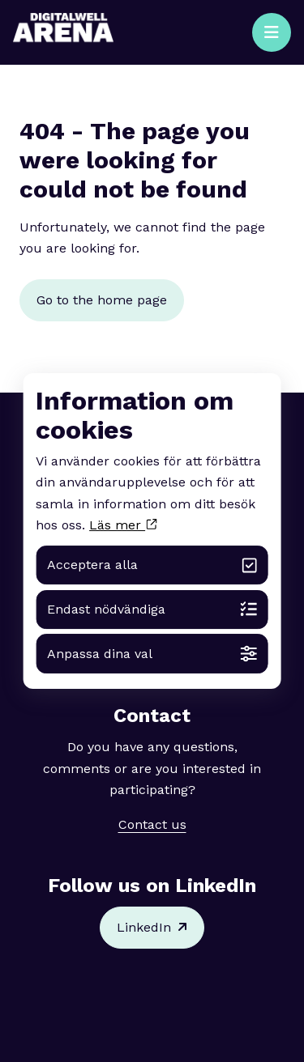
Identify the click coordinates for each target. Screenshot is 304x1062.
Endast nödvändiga (152, 609)
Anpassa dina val (152, 653)
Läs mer (122, 525)
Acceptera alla (152, 565)
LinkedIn (152, 927)
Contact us (152, 824)
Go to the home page (101, 300)
